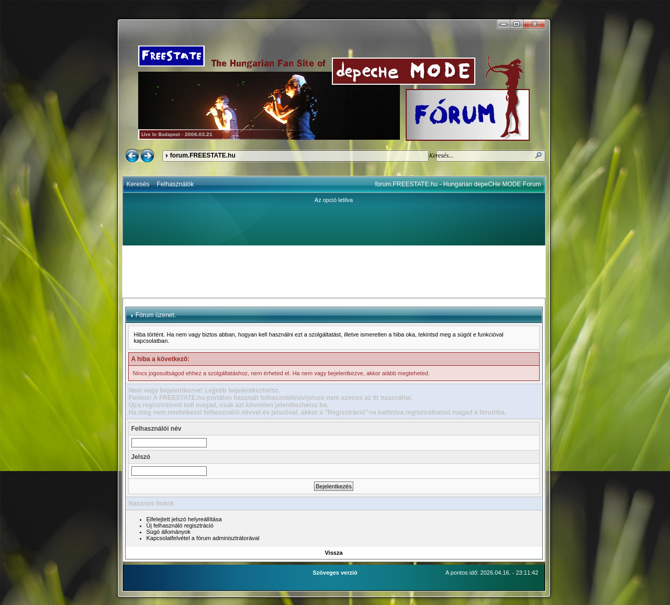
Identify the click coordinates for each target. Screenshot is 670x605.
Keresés (138, 184)
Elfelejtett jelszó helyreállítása (184, 519)
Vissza (333, 553)
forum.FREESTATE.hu (203, 155)
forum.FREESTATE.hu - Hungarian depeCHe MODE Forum (458, 184)
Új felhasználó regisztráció (180, 525)
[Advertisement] (333, 271)
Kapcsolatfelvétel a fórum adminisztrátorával (203, 538)
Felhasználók (175, 184)
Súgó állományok (169, 532)
